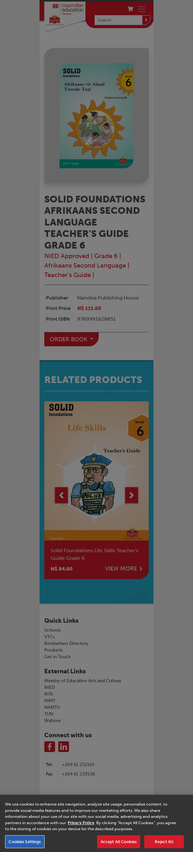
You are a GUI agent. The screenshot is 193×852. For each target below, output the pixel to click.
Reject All (164, 844)
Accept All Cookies (119, 844)
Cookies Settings (25, 844)
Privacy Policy (81, 825)
